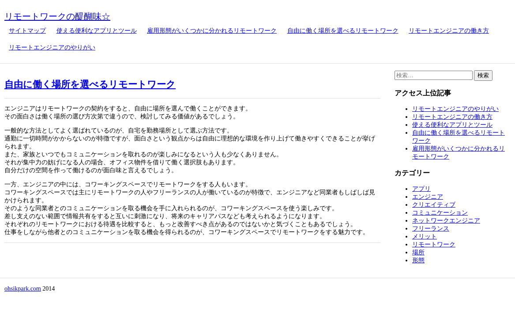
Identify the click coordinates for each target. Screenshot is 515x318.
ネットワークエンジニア (446, 220)
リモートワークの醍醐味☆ (57, 16)
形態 (418, 260)
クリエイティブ (433, 204)
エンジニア (427, 196)
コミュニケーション (440, 212)
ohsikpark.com (22, 288)
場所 (418, 252)
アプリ (421, 189)
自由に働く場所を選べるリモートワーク (342, 30)
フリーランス (430, 228)
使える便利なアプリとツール (96, 30)
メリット (424, 236)
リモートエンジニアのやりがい (52, 47)
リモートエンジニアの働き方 (449, 30)
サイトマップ (27, 30)
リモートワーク (433, 244)
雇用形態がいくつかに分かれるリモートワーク (212, 30)
